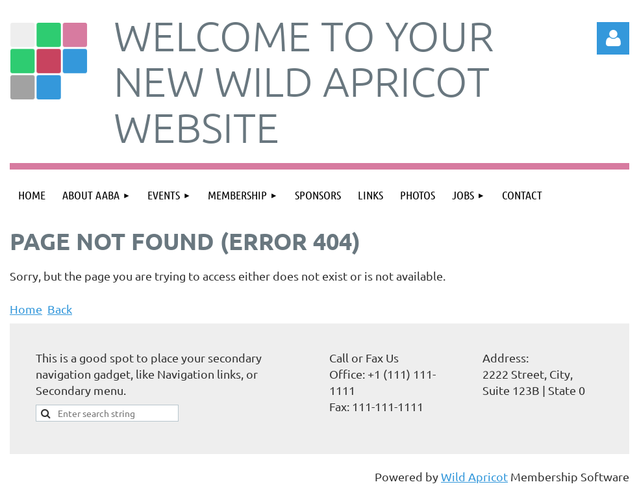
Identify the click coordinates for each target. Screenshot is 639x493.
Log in (613, 38)
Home (26, 309)
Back (59, 309)
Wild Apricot (474, 476)
